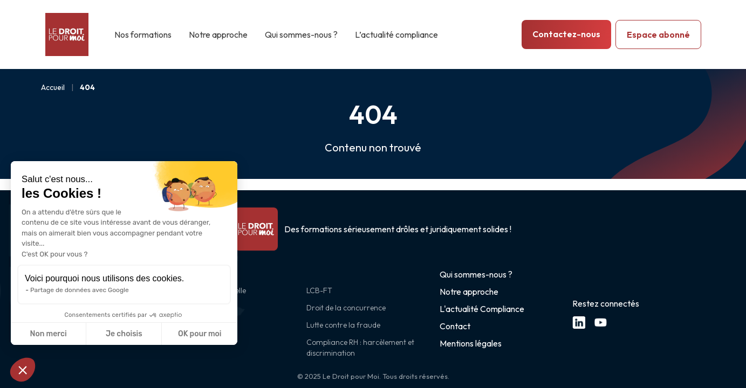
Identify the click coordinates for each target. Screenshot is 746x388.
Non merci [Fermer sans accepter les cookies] (48, 333)
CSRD (183, 342)
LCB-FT (319, 290)
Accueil (53, 87)
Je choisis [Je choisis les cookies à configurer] (124, 333)
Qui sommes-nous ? (301, 34)
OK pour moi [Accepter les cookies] (200, 333)
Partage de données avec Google (79, 290)
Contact (455, 326)
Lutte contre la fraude (343, 325)
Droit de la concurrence (346, 308)
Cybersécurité (197, 325)
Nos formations (143, 34)
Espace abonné (658, 34)
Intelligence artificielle (210, 290)
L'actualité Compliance (482, 308)
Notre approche (218, 34)
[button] (23, 370)
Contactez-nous (566, 34)
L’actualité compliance (396, 34)
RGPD (184, 308)
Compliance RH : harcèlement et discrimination (360, 347)
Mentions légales (471, 343)
